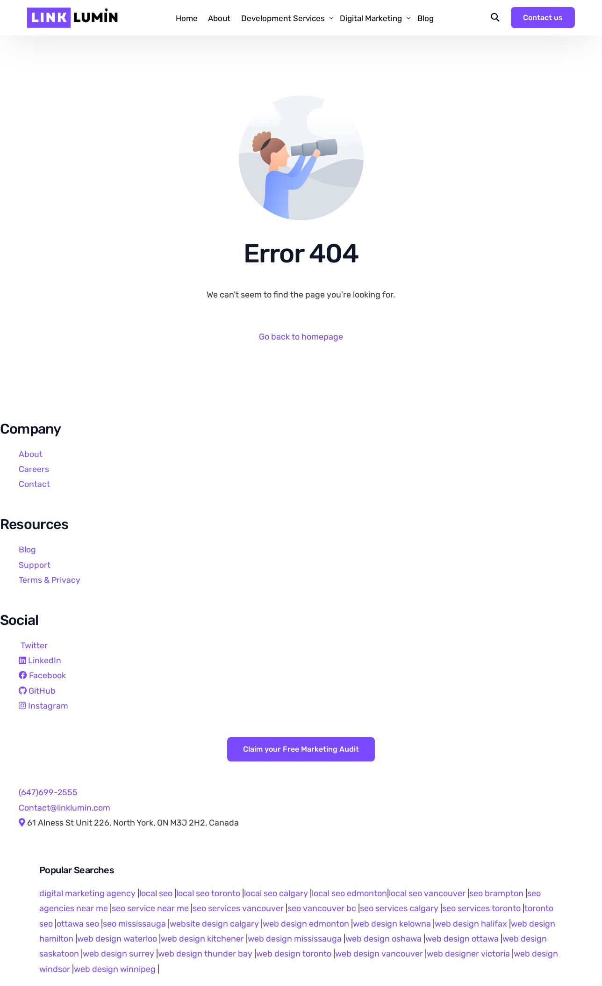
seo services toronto (482, 908)
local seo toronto (208, 893)
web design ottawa (462, 939)
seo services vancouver (238, 908)
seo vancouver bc (321, 908)
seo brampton (496, 893)
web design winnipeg (115, 969)
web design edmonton (306, 924)
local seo (155, 893)
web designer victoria (468, 954)
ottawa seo (78, 924)
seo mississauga (134, 924)
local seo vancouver (427, 893)
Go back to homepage (301, 337)
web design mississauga (295, 939)
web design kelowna (392, 924)
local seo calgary (276, 893)
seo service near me (150, 908)
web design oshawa (383, 939)
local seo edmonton (349, 893)
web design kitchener (202, 939)
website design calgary (214, 924)
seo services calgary (399, 908)
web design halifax (471, 924)
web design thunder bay (205, 954)
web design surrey (118, 954)
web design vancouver (379, 954)
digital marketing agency (87, 893)
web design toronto (293, 954)
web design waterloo (117, 939)
